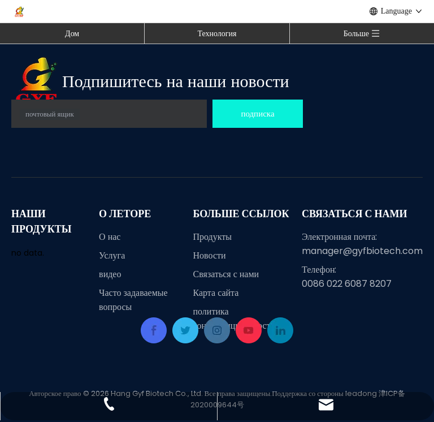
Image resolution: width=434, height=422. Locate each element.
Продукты (212, 236)
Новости (209, 255)
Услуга (112, 255)
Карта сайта (216, 292)
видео (110, 274)
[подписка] (257, 114)
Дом (72, 33)
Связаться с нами (226, 274)
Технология (216, 33)
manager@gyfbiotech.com (362, 250)
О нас (109, 236)
